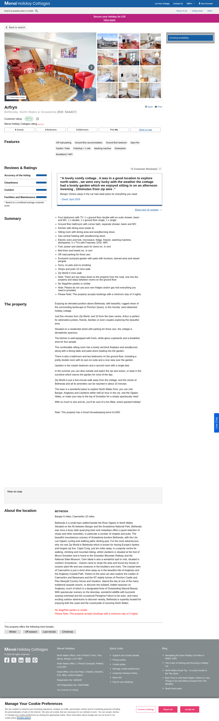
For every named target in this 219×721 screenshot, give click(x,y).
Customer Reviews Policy (125, 673)
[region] (109, 709)
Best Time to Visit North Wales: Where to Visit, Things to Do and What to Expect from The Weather (187, 681)
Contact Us (178, 4)
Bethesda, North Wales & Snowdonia (40, 112)
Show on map (145, 129)
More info (117, 677)
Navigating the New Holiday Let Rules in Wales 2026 (184, 657)
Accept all (190, 709)
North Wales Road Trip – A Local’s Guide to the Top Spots (186, 672)
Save (150, 107)
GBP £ (191, 4)
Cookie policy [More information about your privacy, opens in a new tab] (23, 718)
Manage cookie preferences (126, 669)
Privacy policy (119, 660)
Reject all (167, 709)
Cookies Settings (146, 709)
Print (160, 107)
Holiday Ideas (197, 11)
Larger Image (16, 97)
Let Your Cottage (162, 4)
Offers (209, 11)
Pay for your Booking (123, 682)
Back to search (17, 27)
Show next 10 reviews (146, 210)
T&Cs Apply (110, 20)
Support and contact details (126, 655)
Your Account (206, 3)
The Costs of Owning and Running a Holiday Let (186, 664)
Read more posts (173, 688)
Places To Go (181, 11)
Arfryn (10, 107)
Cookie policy (119, 664)
